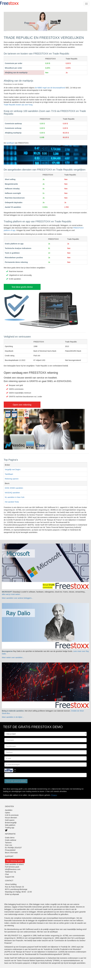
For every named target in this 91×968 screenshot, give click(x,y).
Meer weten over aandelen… (13, 657)
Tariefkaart (9, 474)
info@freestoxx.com (12, 869)
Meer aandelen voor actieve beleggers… (17, 598)
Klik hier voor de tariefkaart (47, 932)
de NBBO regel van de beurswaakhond (50, 88)
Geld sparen (9, 820)
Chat (7, 874)
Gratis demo (9, 838)
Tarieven (8, 843)
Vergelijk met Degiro (12, 470)
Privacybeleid (10, 850)
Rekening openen (12, 479)
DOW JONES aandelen (14, 488)
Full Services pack (12, 867)
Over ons (8, 845)
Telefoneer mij (10, 872)
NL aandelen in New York (14, 497)
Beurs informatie (11, 853)
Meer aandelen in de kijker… (13, 717)
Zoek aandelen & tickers (14, 864)
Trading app (9, 828)
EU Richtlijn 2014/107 (13, 848)
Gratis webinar (10, 840)
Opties (7, 813)
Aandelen (8, 810)
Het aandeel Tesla (12, 502)
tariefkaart (10, 143)
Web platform (10, 825)
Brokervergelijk (11, 823)
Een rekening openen (15, 861)
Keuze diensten (11, 818)
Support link (9, 877)
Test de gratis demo (16, 781)
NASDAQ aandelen (12, 493)
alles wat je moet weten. (11, 594)
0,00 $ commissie (12, 815)
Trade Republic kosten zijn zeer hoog (18, 105)
